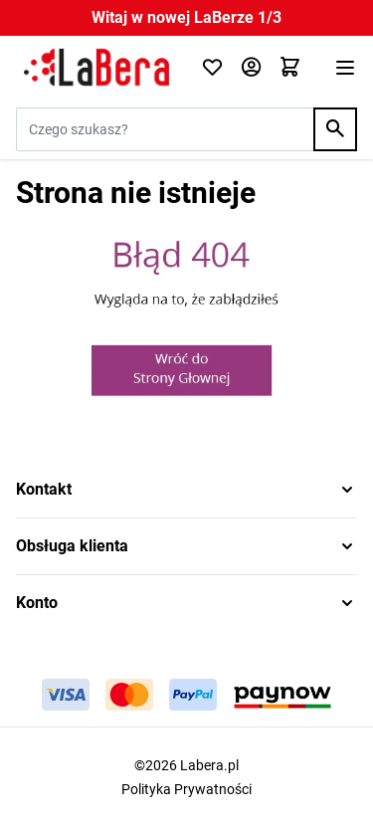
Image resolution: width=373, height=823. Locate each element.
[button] (186, 489)
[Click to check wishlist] (212, 68)
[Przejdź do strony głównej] (96, 68)
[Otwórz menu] (345, 68)
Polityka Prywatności (186, 789)
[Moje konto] (251, 68)
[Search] (335, 129)
